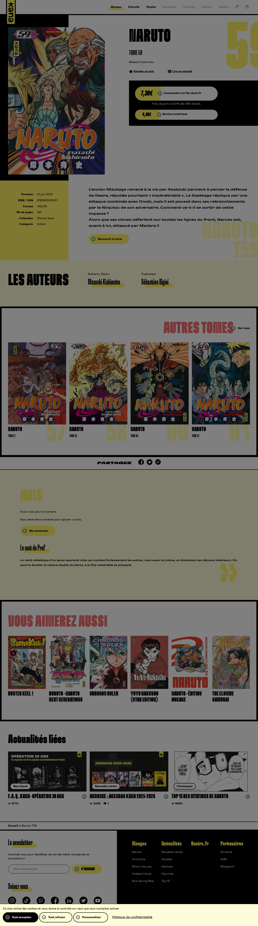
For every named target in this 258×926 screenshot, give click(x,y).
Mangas (139, 844)
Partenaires (232, 844)
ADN (224, 859)
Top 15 (165, 881)
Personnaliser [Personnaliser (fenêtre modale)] (91, 917)
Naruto (136, 852)
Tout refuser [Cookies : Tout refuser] (56, 917)
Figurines (167, 873)
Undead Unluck (141, 873)
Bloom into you (142, 866)
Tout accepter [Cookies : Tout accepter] (21, 917)
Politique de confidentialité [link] (132, 917)
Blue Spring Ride (143, 881)
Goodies (166, 859)
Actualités (171, 844)
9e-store (226, 852)
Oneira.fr (200, 844)
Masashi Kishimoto (141, 62)
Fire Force (138, 859)
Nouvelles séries (172, 852)
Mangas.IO (227, 866)
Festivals (167, 866)
